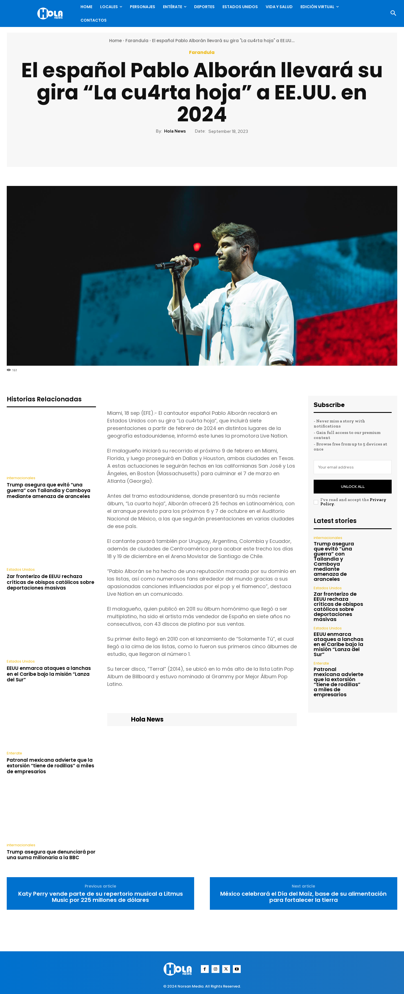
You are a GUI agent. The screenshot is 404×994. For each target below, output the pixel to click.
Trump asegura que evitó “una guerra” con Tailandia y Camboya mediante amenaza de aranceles (48, 490)
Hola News (175, 131)
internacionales (21, 478)
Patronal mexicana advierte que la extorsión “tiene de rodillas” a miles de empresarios (50, 766)
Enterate (14, 753)
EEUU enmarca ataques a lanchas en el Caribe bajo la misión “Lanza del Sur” (49, 674)
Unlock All (353, 486)
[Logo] (51, 13)
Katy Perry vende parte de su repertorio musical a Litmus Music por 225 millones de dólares (100, 897)
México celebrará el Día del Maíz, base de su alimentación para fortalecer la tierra (303, 897)
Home (115, 41)
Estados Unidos (21, 569)
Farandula (136, 41)
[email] (353, 467)
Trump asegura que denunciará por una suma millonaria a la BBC (51, 855)
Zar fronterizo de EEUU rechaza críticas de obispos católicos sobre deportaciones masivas (50, 582)
